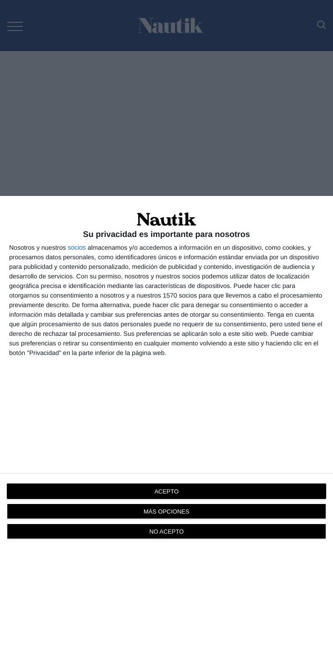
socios (77, 247)
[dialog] (166, 424)
